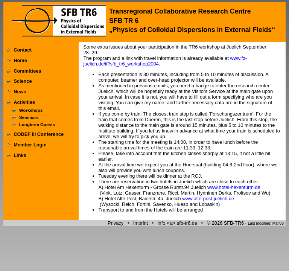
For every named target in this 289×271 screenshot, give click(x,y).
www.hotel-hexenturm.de (233, 187)
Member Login (30, 145)
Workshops (31, 110)
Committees (27, 71)
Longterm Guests (37, 124)
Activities (24, 102)
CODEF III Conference (39, 134)
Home (20, 60)
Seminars (29, 117)
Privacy (115, 223)
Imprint (140, 223)
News (20, 91)
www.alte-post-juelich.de (208, 198)
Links (20, 155)
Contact (23, 50)
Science (23, 81)
